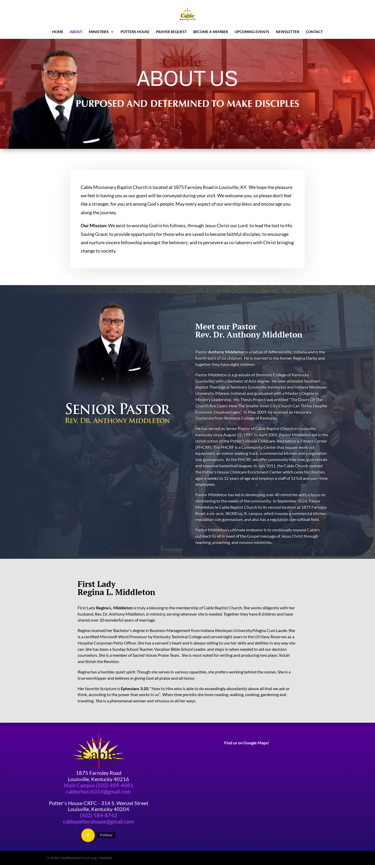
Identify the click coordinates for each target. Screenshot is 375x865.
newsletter (287, 32)
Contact (314, 32)
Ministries (99, 32)
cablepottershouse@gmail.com (98, 821)
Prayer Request (171, 32)
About (76, 32)
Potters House (135, 32)
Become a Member (210, 32)
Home (57, 32)
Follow (106, 835)
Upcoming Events (252, 32)
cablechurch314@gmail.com (98, 791)
